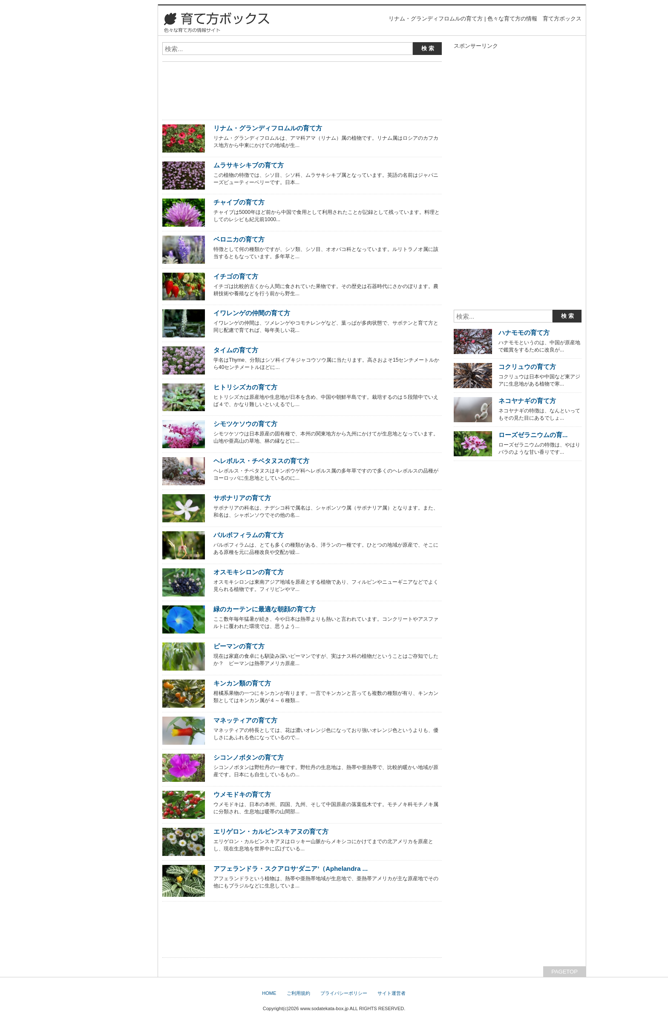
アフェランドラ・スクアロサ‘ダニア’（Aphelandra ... (290, 868)
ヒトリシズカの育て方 (245, 387)
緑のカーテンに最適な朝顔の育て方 (264, 609)
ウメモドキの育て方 (242, 794)
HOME (269, 993)
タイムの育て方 (235, 350)
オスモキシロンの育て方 (248, 572)
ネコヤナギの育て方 (527, 400)
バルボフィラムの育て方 (248, 535)
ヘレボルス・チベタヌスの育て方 (261, 460)
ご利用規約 (298, 993)
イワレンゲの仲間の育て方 (251, 313)
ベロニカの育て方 (239, 239)
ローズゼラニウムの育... (532, 434)
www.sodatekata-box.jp (324, 1008)
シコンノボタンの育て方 (248, 757)
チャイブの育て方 (239, 202)
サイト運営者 (391, 993)
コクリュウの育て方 (527, 366)
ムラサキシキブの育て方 (248, 165)
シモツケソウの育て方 (245, 423)
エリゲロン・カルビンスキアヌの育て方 (270, 831)
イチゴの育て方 (235, 276)
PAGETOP (564, 971)
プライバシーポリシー (343, 993)
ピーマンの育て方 (239, 646)
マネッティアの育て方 (245, 720)
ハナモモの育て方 (524, 332)
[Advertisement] (262, 71)
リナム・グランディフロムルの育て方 (267, 128)
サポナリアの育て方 (242, 497)
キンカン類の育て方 (242, 683)
